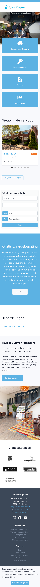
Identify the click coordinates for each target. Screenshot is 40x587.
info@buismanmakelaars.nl (20, 507)
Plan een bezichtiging (20, 540)
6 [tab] (28, 168)
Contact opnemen (12, 378)
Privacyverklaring (20, 560)
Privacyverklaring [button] (8, 577)
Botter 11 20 (10, 153)
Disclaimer (20, 558)
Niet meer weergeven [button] (20, 583)
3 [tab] (18, 168)
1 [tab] (12, 168)
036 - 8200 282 (20, 512)
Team (20, 550)
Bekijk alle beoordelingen (14, 326)
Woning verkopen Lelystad (20, 529)
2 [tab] (15, 168)
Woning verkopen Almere (20, 532)
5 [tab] (25, 168)
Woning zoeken (20, 537)
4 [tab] (22, 168)
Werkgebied (20, 553)
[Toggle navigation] (34, 7)
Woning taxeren (20, 535)
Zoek (20, 225)
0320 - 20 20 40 (20, 509)
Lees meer (20, 292)
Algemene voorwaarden (20, 555)
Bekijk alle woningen (12, 178)
